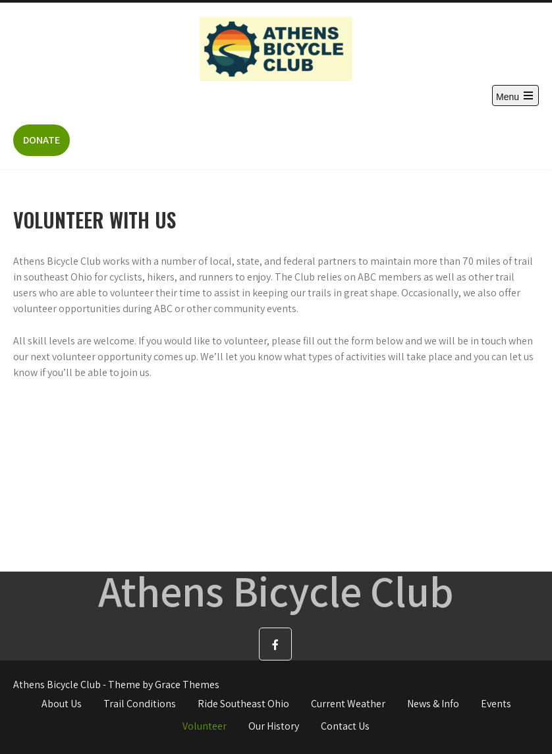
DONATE (41, 140)
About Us (61, 704)
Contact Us (345, 726)
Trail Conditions (139, 704)
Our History (273, 726)
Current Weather (348, 704)
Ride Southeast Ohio (243, 704)
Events (496, 704)
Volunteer (204, 726)
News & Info (433, 704)
